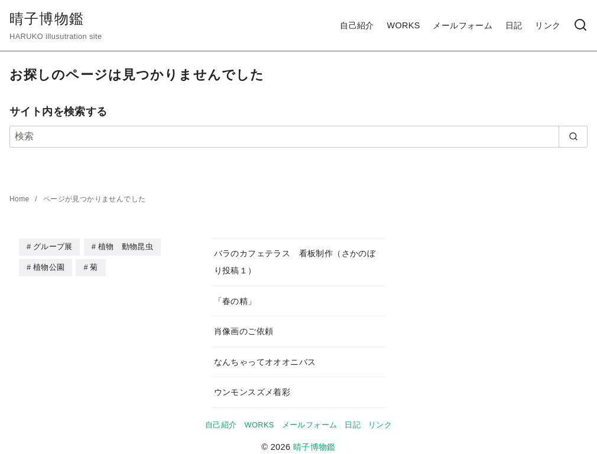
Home (20, 199)
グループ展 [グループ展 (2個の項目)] (53, 246)
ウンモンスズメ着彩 (252, 392)
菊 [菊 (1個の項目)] (94, 266)
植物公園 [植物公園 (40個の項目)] (48, 266)
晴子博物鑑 (46, 19)
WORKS (403, 25)
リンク (547, 25)
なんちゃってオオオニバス (265, 362)
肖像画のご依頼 (244, 331)
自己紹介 (357, 25)
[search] (573, 136)
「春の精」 (235, 301)
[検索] (580, 26)
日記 (514, 25)
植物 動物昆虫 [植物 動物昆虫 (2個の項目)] (125, 246)
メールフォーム (462, 25)
